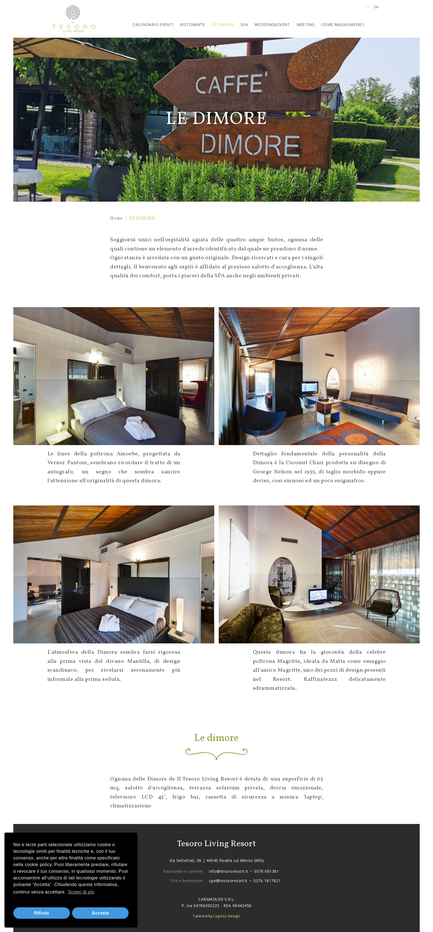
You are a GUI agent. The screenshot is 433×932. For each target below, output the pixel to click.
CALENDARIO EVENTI (153, 24)
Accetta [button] (100, 913)
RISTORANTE (192, 24)
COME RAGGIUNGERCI (342, 24)
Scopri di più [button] (81, 892)
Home (116, 218)
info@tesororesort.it (228, 871)
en (376, 7)
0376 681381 (266, 871)
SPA (244, 24)
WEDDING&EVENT (272, 24)
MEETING (306, 24)
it (368, 7)
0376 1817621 (267, 880)
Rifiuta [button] (41, 913)
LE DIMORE (223, 24)
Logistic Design (226, 916)
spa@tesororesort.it (228, 880)
